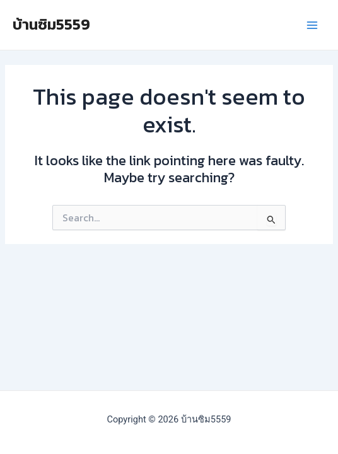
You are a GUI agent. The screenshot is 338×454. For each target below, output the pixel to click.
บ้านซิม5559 (51, 24)
